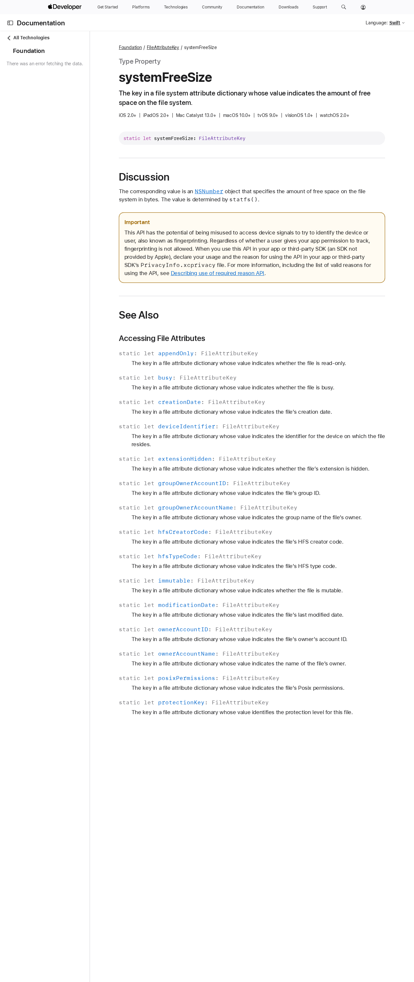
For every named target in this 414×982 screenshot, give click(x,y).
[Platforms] (141, 7)
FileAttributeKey (200, 47)
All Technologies (27, 38)
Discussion (181, 177)
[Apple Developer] (65, 7)
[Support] (320, 7)
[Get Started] (108, 7)
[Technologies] (176, 7)
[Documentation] (250, 7)
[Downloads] (288, 7)
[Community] (212, 7)
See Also (176, 323)
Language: (377, 22)
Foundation (167, 47)
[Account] (363, 7)
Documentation (41, 23)
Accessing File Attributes (199, 346)
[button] (344, 7)
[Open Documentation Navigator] (10, 23)
